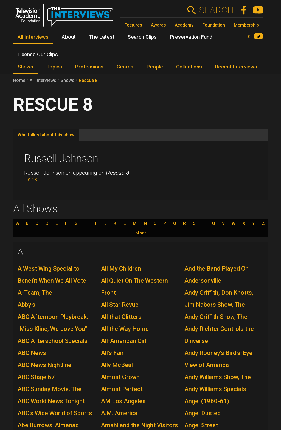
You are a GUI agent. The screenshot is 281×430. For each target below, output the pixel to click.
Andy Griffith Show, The (215, 316)
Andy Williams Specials (215, 389)
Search (216, 10)
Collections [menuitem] (189, 67)
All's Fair (112, 352)
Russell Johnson (61, 159)
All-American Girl (124, 340)
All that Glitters (121, 316)
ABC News (32, 352)
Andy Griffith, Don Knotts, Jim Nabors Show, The (218, 298)
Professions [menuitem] (89, 67)
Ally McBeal (117, 365)
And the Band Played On (216, 268)
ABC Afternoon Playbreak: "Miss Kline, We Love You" (53, 322)
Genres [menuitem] (125, 67)
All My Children (121, 268)
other (140, 233)
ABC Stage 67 (36, 377)
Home (19, 80)
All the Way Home (125, 328)
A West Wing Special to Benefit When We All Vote (52, 274)
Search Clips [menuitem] (142, 37)
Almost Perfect (122, 389)
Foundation (213, 25)
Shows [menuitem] (25, 67)
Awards (158, 25)
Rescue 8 (88, 80)
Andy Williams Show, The (217, 377)
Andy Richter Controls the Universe (219, 334)
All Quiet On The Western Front (134, 286)
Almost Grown (120, 377)
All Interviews (43, 80)
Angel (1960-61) (206, 401)
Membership (246, 25)
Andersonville (202, 280)
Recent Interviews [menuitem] (236, 67)
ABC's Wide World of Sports (55, 413)
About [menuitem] (69, 37)
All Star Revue (120, 304)
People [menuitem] (155, 67)
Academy (184, 25)
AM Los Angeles (123, 401)
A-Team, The (35, 292)
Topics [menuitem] (54, 67)
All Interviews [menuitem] (33, 37)
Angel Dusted (202, 413)
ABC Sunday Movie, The (50, 389)
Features (133, 25)
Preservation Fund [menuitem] (191, 37)
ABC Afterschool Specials (53, 340)
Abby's (26, 304)
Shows (67, 80)
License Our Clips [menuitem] (38, 54)
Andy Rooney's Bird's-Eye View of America (218, 358)
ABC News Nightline (44, 365)
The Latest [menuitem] (101, 37)
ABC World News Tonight (51, 401)
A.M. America (119, 413)
